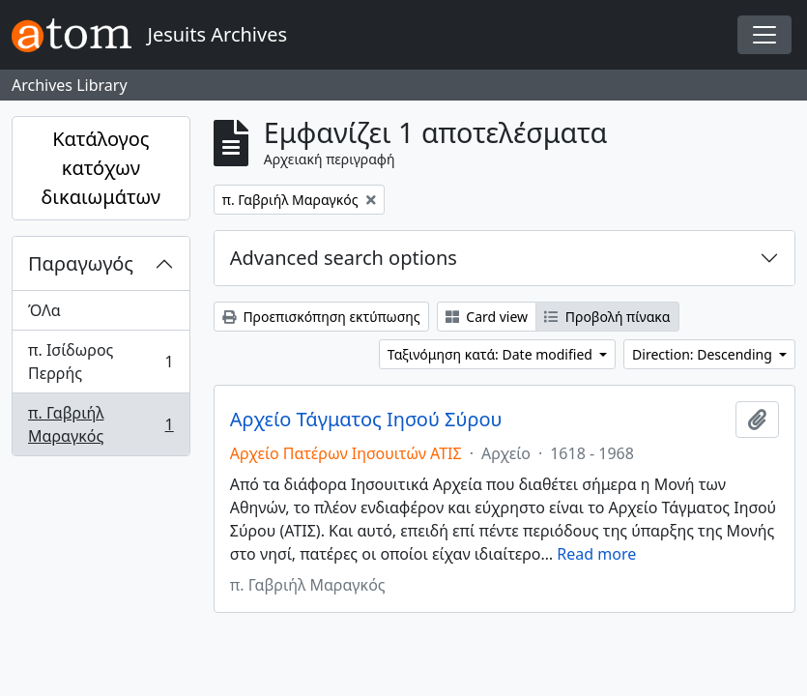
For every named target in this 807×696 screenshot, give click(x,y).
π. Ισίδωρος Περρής (100, 361)
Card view (487, 316)
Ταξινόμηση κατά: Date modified (492, 354)
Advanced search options (343, 258)
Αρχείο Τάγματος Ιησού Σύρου (366, 419)
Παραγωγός (80, 263)
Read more (596, 554)
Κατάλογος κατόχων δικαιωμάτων (101, 168)
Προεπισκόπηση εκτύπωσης (321, 316)
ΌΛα (44, 310)
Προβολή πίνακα (607, 316)
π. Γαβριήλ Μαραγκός (100, 424)
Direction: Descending (703, 354)
